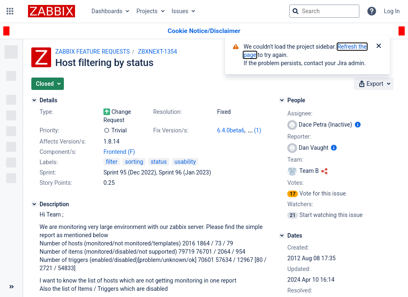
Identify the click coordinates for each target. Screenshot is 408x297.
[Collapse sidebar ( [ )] (11, 286)
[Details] (34, 100)
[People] (282, 100)
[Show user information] (357, 124)
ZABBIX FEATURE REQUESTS (92, 51)
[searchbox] (324, 11)
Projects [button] (146, 11)
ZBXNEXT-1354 (157, 51)
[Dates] (282, 235)
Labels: (49, 162)
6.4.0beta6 (230, 130)
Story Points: (56, 182)
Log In (392, 11)
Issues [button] (179, 11)
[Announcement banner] (204, 31)
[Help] (371, 11)
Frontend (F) (119, 151)
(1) (257, 130)
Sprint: (48, 172)
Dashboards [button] (106, 11)
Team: (295, 159)
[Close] (379, 46)
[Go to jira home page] (51, 11)
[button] (10, 11)
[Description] (34, 204)
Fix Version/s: (170, 130)
